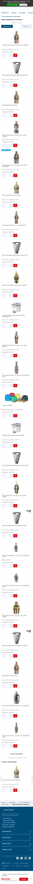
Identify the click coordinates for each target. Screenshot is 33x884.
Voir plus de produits (16, 754)
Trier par (26, 26)
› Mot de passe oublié (8, 820)
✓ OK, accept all (12, 4)
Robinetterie (5, 13)
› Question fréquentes (8, 826)
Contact (16, 863)
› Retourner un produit (8, 824)
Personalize (23, 4)
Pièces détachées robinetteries (11, 16)
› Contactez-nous (7, 818)
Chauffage (22, 13)
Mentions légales (24, 863)
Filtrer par (7, 26)
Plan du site (18, 865)
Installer (23, 879)
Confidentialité (5, 865)
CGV (12, 865)
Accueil (3, 802)
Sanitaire (13, 13)
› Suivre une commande (8, 822)
